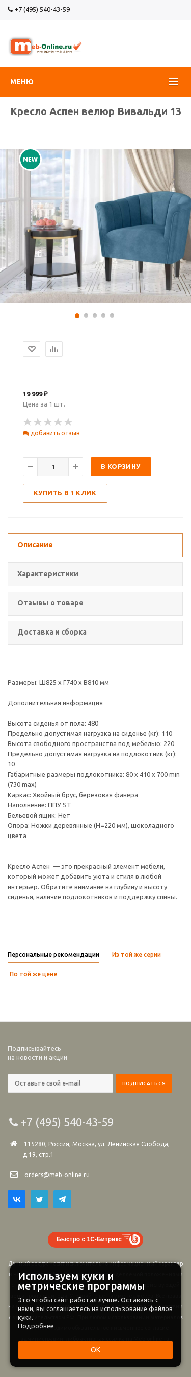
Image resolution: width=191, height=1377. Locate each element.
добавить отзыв (51, 433)
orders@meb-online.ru (57, 1174)
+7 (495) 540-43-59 (39, 9)
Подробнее (36, 1325)
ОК (95, 1350)
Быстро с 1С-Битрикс (89, 1239)
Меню (22, 82)
